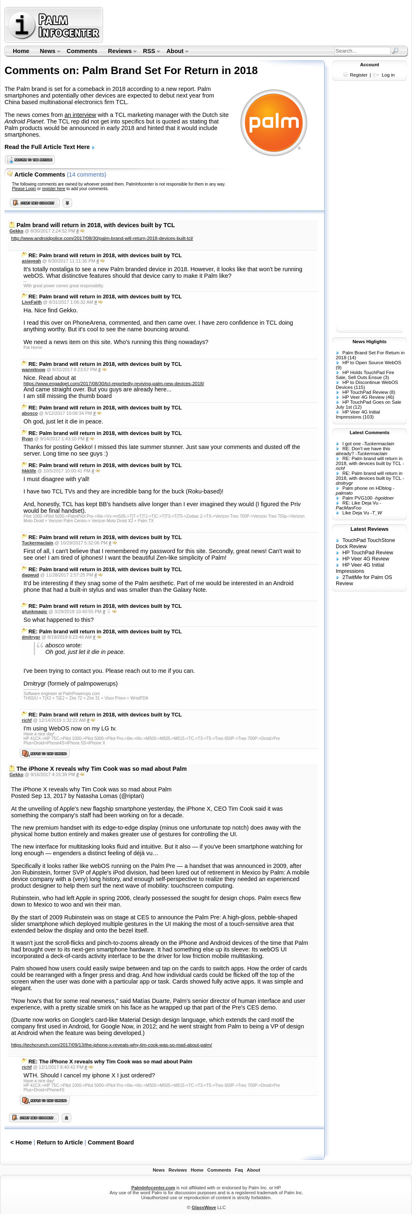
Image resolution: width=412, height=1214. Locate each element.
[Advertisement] (370, 209)
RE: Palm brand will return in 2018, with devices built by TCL (369, 461)
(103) (368, 416)
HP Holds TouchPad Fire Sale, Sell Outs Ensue (365, 375)
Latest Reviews (370, 529)
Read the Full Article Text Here (50, 147)
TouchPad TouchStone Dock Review (365, 543)
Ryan (27, 438)
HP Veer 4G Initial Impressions (358, 414)
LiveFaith (32, 302)
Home (21, 51)
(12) (357, 407)
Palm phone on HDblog (366, 488)
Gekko (16, 230)
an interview (80, 115)
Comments (82, 51)
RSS (149, 52)
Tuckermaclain (37, 542)
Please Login (24, 188)
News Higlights (370, 341)
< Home (21, 1142)
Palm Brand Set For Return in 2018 (170, 70)
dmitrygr (31, 637)
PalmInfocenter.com (153, 1187)
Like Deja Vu (355, 512)
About (175, 52)
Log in (388, 74)
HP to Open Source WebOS (371, 362)
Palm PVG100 (357, 497)
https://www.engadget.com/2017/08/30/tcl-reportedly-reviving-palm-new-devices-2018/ (113, 383)
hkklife (29, 470)
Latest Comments (370, 432)
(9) (339, 367)
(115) (359, 387)
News (48, 52)
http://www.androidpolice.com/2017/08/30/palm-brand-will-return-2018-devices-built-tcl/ (102, 238)
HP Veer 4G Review (363, 397)
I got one (351, 443)
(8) (392, 392)
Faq (239, 1169)
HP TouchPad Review (365, 392)
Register (359, 74)
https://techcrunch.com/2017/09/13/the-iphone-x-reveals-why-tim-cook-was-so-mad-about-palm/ (111, 1044)
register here (54, 188)
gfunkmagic (34, 611)
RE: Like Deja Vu (360, 502)
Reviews (120, 52)
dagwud (30, 574)
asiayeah (31, 260)
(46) (390, 397)
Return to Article (60, 1142)
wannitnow (33, 369)
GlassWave (204, 1207)
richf (27, 720)
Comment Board (111, 1142)
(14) (352, 357)
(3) (386, 377)
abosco (30, 413)
